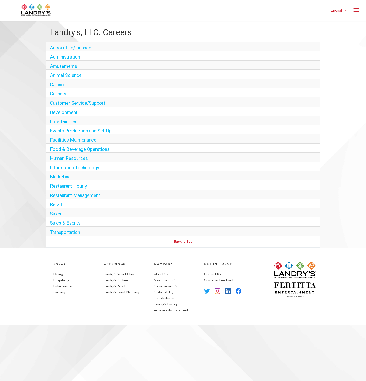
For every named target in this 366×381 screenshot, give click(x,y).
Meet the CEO (164, 280)
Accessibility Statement (171, 310)
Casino (57, 84)
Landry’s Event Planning (121, 292)
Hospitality (61, 280)
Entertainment (64, 121)
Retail (56, 204)
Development (63, 112)
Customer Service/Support (77, 103)
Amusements (63, 66)
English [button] (339, 10)
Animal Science (66, 75)
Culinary (58, 94)
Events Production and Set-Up (81, 131)
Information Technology (74, 167)
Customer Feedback (219, 280)
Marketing (60, 177)
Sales (55, 214)
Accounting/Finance (70, 48)
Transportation (65, 232)
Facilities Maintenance (73, 140)
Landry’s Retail (114, 286)
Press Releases (164, 298)
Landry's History (166, 304)
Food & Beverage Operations (79, 149)
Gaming (59, 292)
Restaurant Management (75, 195)
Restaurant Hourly (68, 186)
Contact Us (212, 274)
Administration (65, 57)
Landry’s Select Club (119, 274)
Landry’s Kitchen (116, 280)
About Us (161, 274)
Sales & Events (65, 223)
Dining (58, 274)
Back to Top (183, 241)
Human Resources (69, 158)
